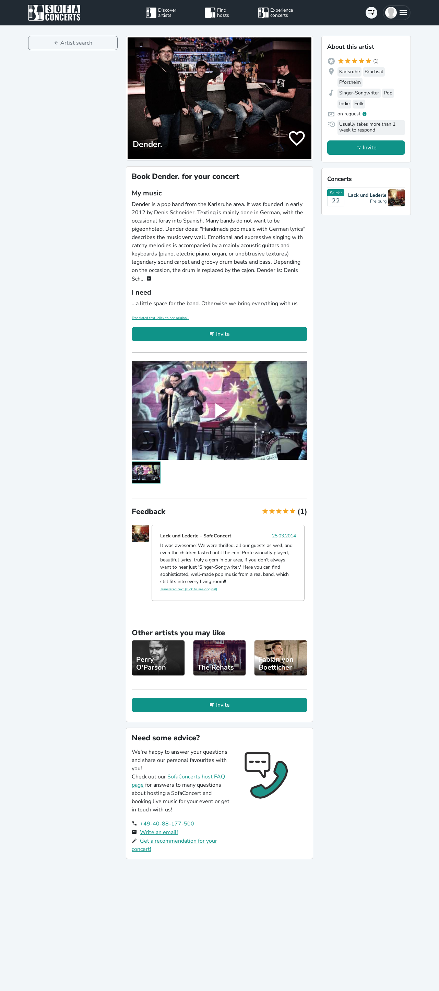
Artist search (76, 43)
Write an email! (159, 832)
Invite (223, 334)
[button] (397, 12)
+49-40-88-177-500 (167, 824)
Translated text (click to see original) (160, 318)
